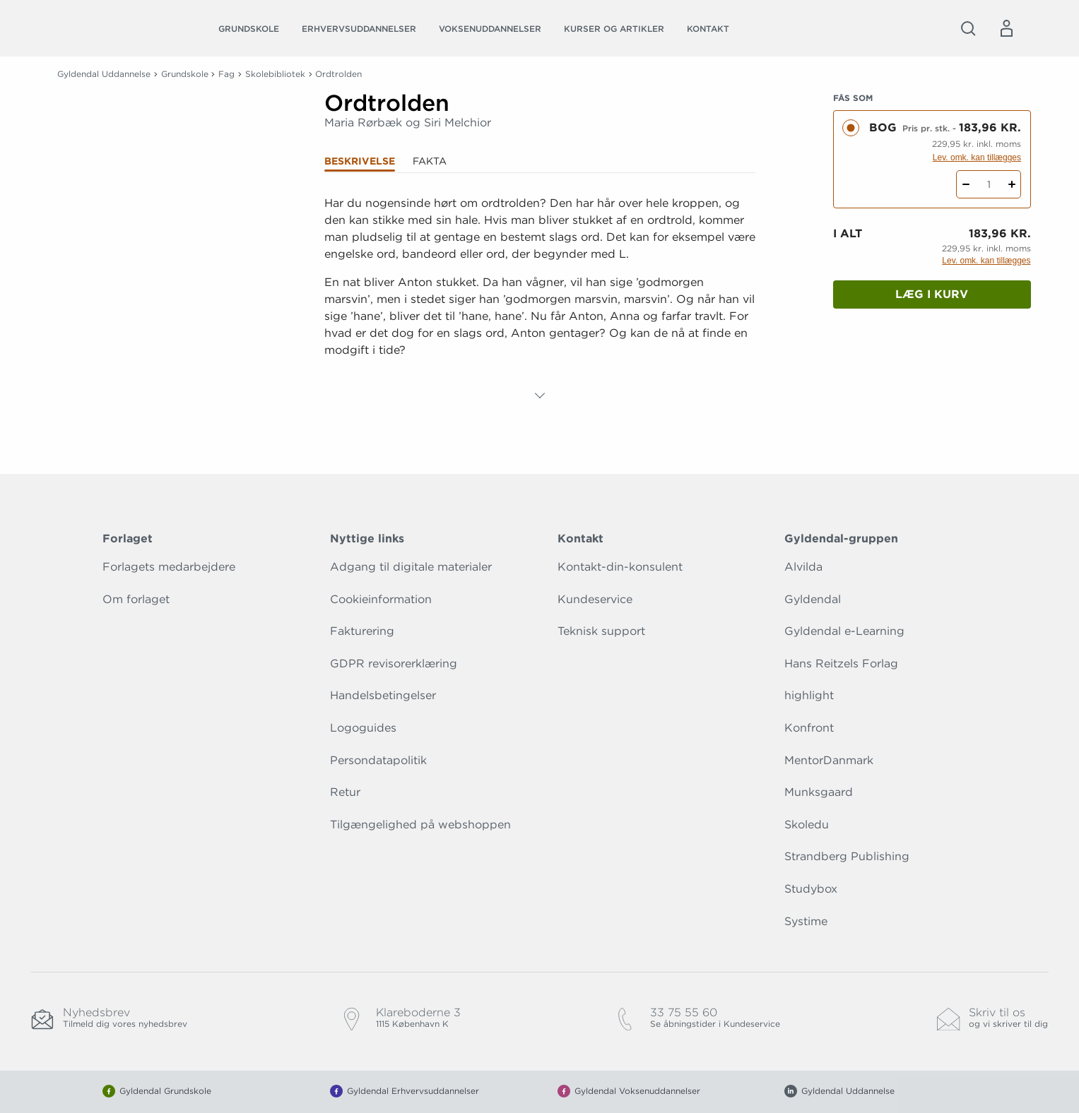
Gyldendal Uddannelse (104, 74)
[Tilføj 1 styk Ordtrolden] (1011, 184)
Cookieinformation (381, 599)
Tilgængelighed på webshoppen (420, 824)
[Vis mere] (539, 395)
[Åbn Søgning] (968, 28)
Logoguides (363, 727)
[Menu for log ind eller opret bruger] (1006, 28)
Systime (805, 921)
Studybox (810, 888)
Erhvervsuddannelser (359, 28)
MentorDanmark (828, 760)
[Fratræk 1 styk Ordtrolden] (965, 184)
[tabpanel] (539, 299)
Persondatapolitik (378, 760)
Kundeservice (595, 599)
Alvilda (803, 566)
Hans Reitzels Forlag (841, 663)
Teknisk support (601, 631)
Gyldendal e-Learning (844, 631)
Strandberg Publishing (846, 856)
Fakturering (362, 631)
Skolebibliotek (275, 74)
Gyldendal (812, 599)
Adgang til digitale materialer (411, 566)
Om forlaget (136, 599)
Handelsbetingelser (383, 695)
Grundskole (248, 28)
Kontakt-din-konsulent (620, 566)
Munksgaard (818, 792)
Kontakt (708, 28)
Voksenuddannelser (490, 28)
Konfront (809, 727)
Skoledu (806, 824)
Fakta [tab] (430, 161)
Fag (226, 74)
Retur (345, 792)
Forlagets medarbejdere (168, 566)
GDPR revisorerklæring (393, 663)
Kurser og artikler (614, 28)
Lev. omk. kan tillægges (977, 157)
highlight (809, 695)
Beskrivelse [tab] (359, 161)
